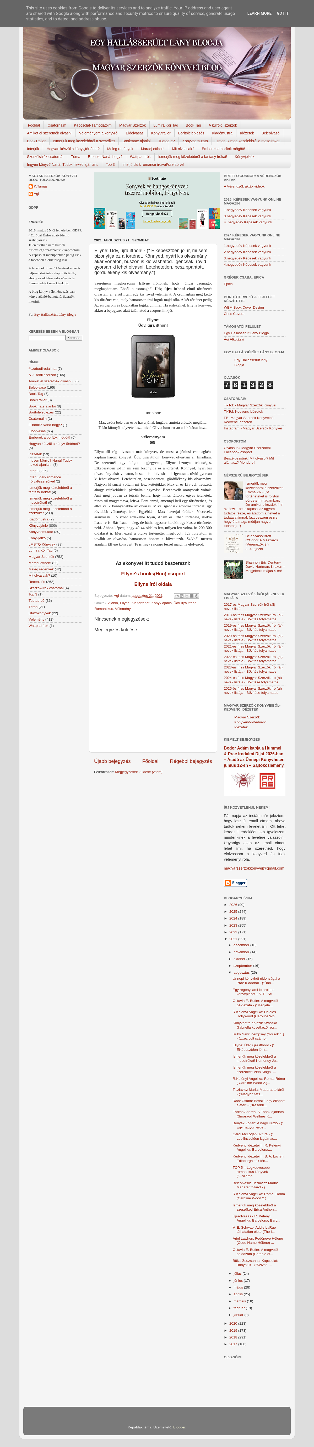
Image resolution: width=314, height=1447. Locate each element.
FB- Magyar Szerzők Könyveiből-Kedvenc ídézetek (249, 420)
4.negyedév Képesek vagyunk (247, 264)
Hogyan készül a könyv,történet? (73, 149)
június (239, 1281)
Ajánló (113, 603)
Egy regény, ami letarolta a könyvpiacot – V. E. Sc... (254, 992)
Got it (283, 13)
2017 (233, 1344)
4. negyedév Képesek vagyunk (248, 222)
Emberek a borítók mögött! (223, 149)
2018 (233, 1337)
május (239, 1287)
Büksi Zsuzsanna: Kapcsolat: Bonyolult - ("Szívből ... (255, 1263)
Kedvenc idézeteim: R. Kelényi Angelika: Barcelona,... (257, 1147)
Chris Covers (234, 314)
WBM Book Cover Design (244, 307)
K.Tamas (41, 186)
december (242, 945)
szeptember (243, 966)
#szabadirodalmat (43, 369)
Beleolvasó (271, 133)
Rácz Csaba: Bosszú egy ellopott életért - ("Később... (259, 1103)
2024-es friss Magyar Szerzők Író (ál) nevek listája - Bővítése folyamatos (253, 680)
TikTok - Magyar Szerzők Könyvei (250, 405)
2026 (233, 905)
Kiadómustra (222, 133)
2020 (233, 1323)
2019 (233, 1330)
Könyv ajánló (161, 603)
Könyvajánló (38, 525)
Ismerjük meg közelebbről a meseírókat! (247, 141)
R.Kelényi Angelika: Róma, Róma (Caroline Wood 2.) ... (259, 1196)
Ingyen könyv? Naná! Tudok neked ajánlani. (62, 164)
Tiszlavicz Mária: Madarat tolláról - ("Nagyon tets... (258, 1092)
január (239, 1315)
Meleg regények (120, 149)
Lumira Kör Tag (165, 125)
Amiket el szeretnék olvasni (49, 133)
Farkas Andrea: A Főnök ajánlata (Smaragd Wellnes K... (258, 1114)
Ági (36, 194)
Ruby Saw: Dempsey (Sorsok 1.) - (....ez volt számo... (258, 1036)
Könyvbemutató (195, 141)
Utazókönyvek (40, 613)
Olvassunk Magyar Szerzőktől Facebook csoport (247, 450)
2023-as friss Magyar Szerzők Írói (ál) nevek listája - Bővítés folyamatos (253, 669)
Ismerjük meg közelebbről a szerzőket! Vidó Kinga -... (254, 1069)
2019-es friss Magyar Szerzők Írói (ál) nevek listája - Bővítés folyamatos (253, 627)
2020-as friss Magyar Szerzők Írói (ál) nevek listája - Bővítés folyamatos (253, 638)
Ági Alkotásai (234, 339)
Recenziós (37, 582)
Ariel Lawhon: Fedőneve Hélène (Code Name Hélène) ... (258, 1240)
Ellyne (125, 603)
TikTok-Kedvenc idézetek (243, 411)
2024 (233, 918)
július (238, 1273)
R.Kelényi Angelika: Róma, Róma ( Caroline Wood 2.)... (259, 1081)
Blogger (179, 1427)
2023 (233, 925)
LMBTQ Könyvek (42, 544)
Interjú (34, 471)
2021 (233, 939)
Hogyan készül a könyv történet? (54, 444)
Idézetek (247, 133)
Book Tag (193, 125)
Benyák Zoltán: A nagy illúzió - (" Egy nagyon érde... (258, 1125)
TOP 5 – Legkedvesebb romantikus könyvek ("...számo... (251, 1172)
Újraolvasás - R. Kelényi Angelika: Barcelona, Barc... (256, 1218)
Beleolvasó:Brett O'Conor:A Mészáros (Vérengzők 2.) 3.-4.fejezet (261, 542)
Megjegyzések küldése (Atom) (139, 772)
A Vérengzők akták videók (244, 186)
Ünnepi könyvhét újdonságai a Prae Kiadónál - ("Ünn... (256, 981)
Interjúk (33, 149)
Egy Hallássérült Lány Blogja (55, 314)
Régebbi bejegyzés (191, 761)
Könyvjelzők (245, 157)
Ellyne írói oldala (153, 584)
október (240, 959)
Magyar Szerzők (132, 125)
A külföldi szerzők (223, 125)
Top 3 (110, 164)
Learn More (259, 13)
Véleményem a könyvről (98, 133)
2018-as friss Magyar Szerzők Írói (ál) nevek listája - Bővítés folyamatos (253, 617)
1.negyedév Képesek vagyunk (247, 210)
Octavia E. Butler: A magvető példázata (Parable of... (255, 1252)
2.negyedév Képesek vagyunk (247, 252)
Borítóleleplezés (191, 133)
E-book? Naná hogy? (45, 425)
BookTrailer (36, 141)
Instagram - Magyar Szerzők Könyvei (253, 428)
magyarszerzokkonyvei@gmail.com (254, 868)
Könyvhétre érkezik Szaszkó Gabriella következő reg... (255, 1025)
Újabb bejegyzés (112, 761)
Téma (75, 157)
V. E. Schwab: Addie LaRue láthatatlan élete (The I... (254, 1229)
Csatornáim (56, 125)
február (240, 1308)
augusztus (242, 972)
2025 (233, 911)
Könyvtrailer (161, 133)
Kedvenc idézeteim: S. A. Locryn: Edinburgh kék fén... (259, 1158)
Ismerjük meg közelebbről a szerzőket (84, 141)
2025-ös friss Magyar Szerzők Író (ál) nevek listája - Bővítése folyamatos (253, 690)
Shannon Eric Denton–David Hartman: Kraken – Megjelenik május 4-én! (265, 566)
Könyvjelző (37, 538)
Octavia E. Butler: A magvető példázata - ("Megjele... (255, 1003)
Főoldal (34, 125)
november (242, 952)
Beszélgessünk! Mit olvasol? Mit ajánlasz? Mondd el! (249, 460)
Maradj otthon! (153, 149)
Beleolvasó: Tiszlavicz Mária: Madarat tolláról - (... (255, 1185)
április (239, 1294)
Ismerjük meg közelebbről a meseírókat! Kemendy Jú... (256, 1058)
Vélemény (123, 609)
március (240, 1301)
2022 (233, 932)
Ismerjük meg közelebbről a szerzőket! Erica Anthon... (255, 1207)
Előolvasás (135, 133)
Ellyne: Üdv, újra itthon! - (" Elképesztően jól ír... (253, 1047)
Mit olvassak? (183, 149)
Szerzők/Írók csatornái (45, 157)
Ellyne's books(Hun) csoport (153, 573)
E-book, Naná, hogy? (105, 157)
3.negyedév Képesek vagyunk (247, 216)
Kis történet (140, 603)
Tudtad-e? (166, 141)
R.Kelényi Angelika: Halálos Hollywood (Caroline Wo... (255, 1014)
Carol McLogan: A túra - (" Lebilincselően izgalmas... (255, 1136)
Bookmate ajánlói (136, 141)
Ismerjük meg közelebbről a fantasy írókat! (192, 157)
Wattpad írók (140, 157)
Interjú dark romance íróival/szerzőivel (153, 164)
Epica (228, 284)
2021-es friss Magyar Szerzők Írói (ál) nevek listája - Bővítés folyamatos (253, 648)
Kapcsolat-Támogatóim (93, 125)
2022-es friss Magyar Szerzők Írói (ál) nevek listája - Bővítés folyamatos (253, 659)
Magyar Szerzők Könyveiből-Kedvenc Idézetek (250, 722)
